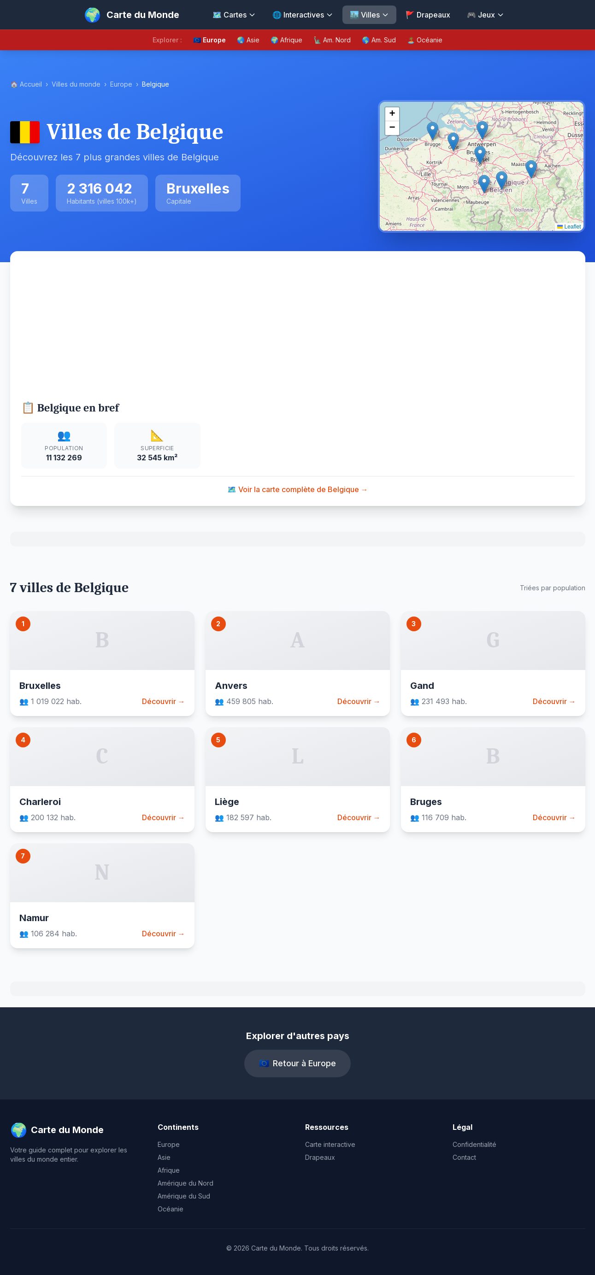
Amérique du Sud (184, 1196)
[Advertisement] (297, 331)
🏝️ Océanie (424, 40)
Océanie (170, 1209)
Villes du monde (76, 84)
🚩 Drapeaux (428, 14)
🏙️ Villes (369, 14)
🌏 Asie (248, 40)
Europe (121, 84)
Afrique (169, 1170)
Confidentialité (474, 1144)
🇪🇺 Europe (209, 40)
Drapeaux (320, 1157)
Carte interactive (330, 1144)
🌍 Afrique (286, 40)
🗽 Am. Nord (332, 40)
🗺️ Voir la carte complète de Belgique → (297, 489)
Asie (164, 1157)
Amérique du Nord (185, 1183)
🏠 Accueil (26, 84)
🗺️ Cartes (234, 14)
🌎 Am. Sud (379, 40)
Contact (464, 1157)
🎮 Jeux (485, 14)
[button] (480, 155)
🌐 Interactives (302, 14)
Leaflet (569, 226)
